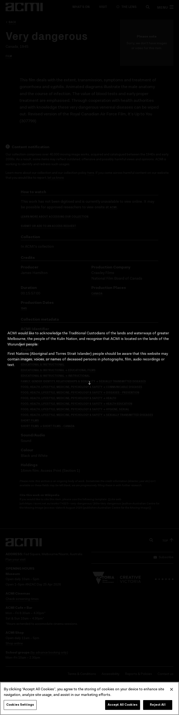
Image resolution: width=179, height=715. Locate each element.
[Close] (171, 689)
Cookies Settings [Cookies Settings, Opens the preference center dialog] (20, 704)
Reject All (157, 704)
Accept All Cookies (123, 704)
